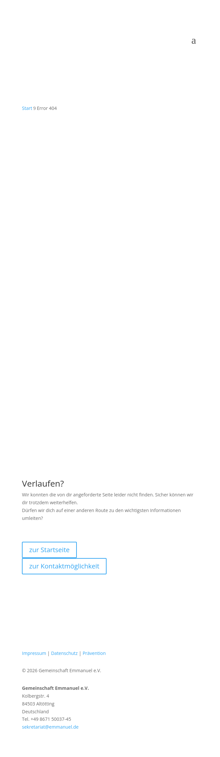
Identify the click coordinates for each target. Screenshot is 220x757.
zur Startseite (49, 549)
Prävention (94, 653)
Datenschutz (64, 653)
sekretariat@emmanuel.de (50, 727)
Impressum (34, 653)
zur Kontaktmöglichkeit (64, 566)
